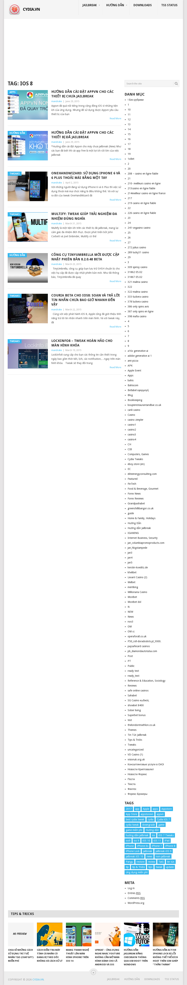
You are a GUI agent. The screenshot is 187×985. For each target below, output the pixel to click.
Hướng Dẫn (115, 5)
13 (129, 124)
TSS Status (169, 5)
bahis (130, 380)
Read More (115, 118)
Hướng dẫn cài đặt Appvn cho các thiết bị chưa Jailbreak (82, 94)
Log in (131, 888)
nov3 (130, 621)
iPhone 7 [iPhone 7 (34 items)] (157, 845)
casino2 (132, 429)
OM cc (131, 631)
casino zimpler (135, 419)
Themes (132, 729)
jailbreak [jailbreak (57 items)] (147, 851)
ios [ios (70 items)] (153, 835)
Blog (130, 395)
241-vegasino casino (139, 227)
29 (129, 257)
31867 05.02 (135, 277)
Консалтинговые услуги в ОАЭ (146, 764)
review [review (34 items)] (151, 861)
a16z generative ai (138, 350)
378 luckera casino (138, 301)
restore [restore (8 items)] (140, 861)
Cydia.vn (38, 979)
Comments (136, 898)
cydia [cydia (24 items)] (150, 819)
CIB (130, 449)
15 (129, 134)
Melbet (131, 582)
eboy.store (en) (136, 464)
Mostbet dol (134, 601)
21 (129, 178)
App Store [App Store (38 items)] (131, 814)
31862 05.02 (135, 272)
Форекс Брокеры (137, 793)
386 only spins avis (138, 306)
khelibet (132, 572)
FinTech (132, 483)
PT (129, 661)
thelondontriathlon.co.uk (141, 725)
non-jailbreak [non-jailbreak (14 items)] (163, 856)
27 (129, 242)
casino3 (132, 434)
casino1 (132, 424)
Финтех (132, 789)
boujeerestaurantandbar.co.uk (144, 405)
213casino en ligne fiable (141, 188)
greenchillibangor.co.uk (141, 508)
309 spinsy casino (137, 267)
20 (129, 168)
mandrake (56, 101)
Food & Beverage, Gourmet (143, 488)
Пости (131, 779)
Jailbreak (89, 5)
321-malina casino (138, 281)
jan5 (130, 562)
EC (129, 469)
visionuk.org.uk (136, 759)
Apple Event (134, 370)
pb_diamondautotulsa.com (142, 651)
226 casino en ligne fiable (142, 213)
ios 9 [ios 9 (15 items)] (136, 840)
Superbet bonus (137, 715)
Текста (132, 784)
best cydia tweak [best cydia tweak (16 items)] (135, 819)
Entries (134, 893)
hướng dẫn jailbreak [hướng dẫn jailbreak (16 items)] (137, 835)
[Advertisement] (93, 48)
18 (129, 149)
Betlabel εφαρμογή (138, 390)
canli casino (134, 409)
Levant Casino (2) (137, 577)
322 (130, 286)
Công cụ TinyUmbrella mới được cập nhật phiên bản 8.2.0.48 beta (85, 257)
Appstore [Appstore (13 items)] (166, 808)
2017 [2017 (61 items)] (129, 808)
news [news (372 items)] (149, 856)
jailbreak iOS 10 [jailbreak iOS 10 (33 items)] (134, 856)
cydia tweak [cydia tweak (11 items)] (132, 824)
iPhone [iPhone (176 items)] (130, 845)
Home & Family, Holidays (141, 518)
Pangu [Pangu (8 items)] (129, 861)
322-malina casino (138, 291)
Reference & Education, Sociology (146, 680)
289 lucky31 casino (138, 252)
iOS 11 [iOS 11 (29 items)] (157, 840)
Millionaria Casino (137, 592)
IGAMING (133, 533)
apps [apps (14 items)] (155, 808)
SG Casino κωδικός (138, 700)
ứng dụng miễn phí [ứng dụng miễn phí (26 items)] (137, 872)
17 (129, 144)
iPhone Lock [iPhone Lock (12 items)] (133, 851)
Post (130, 656)
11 (129, 114)
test (130, 720)
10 (129, 109)
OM (130, 626)
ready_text (133, 675)
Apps (130, 375)
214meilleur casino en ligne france (146, 193)
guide (131, 513)
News (131, 616)
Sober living (134, 710)
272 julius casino (137, 247)
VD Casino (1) (135, 754)
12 (129, 119)
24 (129, 222)
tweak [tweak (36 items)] (159, 867)
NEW (130, 611)
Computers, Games (138, 454)
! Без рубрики (136, 99)
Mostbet (132, 597)
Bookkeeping (135, 400)
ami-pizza (133, 360)
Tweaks (132, 744)
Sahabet (132, 695)
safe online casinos (138, 690)
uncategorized (136, 749)
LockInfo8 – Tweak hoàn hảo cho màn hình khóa (81, 343)
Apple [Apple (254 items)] (146, 808)
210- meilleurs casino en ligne (144, 183)
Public (131, 665)
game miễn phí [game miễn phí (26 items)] (134, 830)
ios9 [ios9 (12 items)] (128, 840)
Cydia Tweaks (135, 459)
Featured (133, 478)
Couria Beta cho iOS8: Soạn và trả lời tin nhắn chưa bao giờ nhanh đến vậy (85, 299)
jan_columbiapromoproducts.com (146, 542)
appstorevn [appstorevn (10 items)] (147, 814)
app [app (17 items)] (137, 808)
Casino (131, 414)
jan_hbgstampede (137, 547)
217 (130, 198)
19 (129, 153)
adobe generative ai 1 (140, 355)
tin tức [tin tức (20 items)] (170, 861)
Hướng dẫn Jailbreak (139, 528)
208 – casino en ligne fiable (143, 173)
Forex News (134, 493)
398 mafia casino (137, 316)
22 (129, 208)
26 (129, 237)
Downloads (142, 5)
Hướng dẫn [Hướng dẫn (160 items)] (152, 830)
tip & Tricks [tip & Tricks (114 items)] (138, 867)
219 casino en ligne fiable (142, 203)
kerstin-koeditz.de (138, 567)
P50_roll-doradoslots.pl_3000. (144, 641)
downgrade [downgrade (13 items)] (148, 824)
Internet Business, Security (143, 537)
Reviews (132, 685)
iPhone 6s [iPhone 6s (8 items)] (142, 845)
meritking (133, 587)
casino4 (132, 439)
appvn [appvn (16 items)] (160, 814)
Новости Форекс (137, 774)
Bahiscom (133, 385)
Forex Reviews (136, 498)
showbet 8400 (136, 705)
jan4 (130, 557)
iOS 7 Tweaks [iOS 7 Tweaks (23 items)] (166, 835)
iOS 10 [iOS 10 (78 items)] (146, 840)
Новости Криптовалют (141, 769)
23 (129, 217)
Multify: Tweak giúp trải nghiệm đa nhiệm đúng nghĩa (84, 216)
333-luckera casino (138, 296)
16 (129, 139)
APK (130, 365)
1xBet (131, 158)
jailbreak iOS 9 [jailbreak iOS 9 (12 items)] (163, 851)
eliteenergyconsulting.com (142, 473)
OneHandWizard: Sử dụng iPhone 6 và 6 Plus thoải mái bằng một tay (85, 175)
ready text (133, 670)
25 (129, 232)
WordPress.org (136, 902)
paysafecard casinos (139, 646)
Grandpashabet (136, 503)
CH (129, 444)
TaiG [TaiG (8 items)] (161, 861)
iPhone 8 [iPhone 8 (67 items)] (170, 845)
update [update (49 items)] (170, 867)
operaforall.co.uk (137, 636)
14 (129, 129)
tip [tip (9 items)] (127, 867)
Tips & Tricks (135, 739)
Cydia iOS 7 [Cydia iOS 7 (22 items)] (163, 819)
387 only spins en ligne (140, 311)
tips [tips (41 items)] (150, 867)
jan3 (130, 552)
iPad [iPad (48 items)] (167, 840)
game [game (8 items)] (161, 824)
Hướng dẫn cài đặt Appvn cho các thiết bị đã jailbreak (82, 135)
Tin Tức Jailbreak (137, 734)
